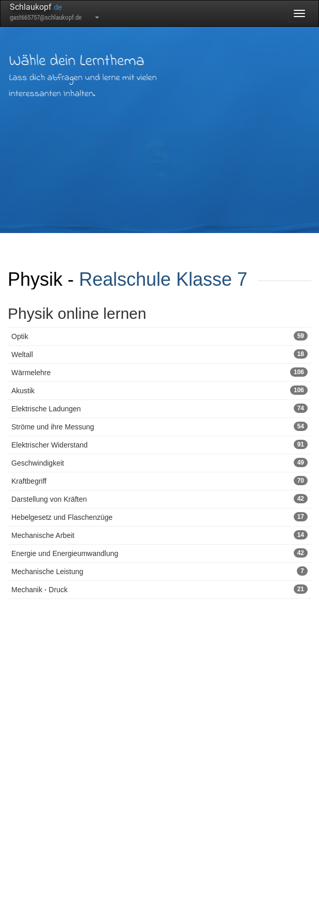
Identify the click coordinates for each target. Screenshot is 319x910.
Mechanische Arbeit (159, 534)
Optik (159, 336)
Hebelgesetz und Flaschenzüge (159, 516)
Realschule (125, 279)
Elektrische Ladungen (159, 408)
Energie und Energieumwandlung (159, 553)
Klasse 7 (211, 279)
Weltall (159, 354)
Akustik (159, 390)
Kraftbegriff (159, 480)
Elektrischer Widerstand (159, 444)
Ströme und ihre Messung (159, 426)
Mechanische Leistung (159, 571)
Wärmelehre (159, 372)
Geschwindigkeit (159, 462)
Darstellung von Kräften (159, 498)
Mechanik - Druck (159, 589)
